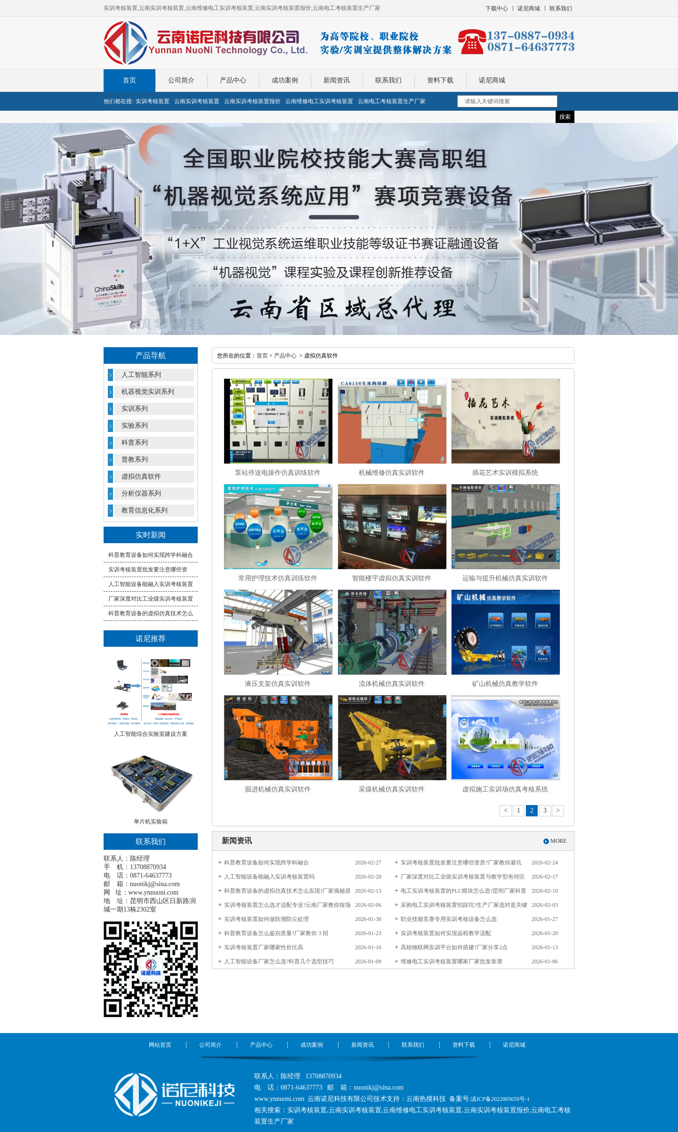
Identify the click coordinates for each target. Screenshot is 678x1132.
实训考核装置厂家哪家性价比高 (263, 947)
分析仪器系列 (141, 493)
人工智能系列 (141, 374)
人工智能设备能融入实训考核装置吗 (269, 876)
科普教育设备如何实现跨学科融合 (150, 555)
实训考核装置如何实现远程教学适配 (446, 933)
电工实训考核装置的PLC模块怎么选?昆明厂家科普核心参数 (463, 893)
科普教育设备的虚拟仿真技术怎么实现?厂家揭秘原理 (287, 893)
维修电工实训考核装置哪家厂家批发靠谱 (451, 961)
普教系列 (134, 459)
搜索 (565, 117)
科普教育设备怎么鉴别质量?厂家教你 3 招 (276, 933)
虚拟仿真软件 (141, 476)
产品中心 (233, 80)
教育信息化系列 (144, 510)
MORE (558, 841)
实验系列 (134, 425)
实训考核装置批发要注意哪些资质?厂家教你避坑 (461, 862)
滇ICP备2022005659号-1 (500, 1099)
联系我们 (388, 80)
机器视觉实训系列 (147, 391)
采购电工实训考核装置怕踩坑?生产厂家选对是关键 (464, 905)
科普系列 (134, 442)
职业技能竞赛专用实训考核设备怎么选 (449, 919)
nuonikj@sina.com (155, 884)
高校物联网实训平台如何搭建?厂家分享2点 (454, 947)
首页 (129, 80)
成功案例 (285, 80)
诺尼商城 (492, 80)
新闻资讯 (336, 80)
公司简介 (181, 80)
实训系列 (134, 408)
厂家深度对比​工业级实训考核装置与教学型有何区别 (463, 878)
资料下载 (440, 80)
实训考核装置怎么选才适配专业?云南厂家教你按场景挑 (287, 907)
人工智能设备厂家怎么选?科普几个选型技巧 (279, 961)
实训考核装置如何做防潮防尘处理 (266, 919)
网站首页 (160, 1045)
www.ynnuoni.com (153, 892)
